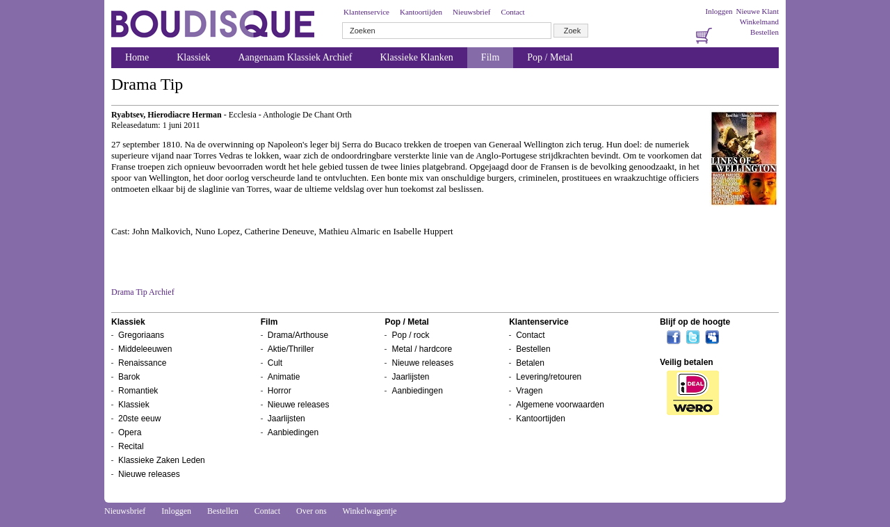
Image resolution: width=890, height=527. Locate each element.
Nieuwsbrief (471, 12)
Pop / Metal (549, 57)
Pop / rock (410, 335)
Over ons (311, 511)
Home (137, 57)
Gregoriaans (141, 335)
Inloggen (718, 11)
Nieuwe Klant (757, 11)
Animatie (284, 377)
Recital (131, 446)
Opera (129, 432)
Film (490, 57)
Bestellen (764, 32)
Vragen (529, 391)
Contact (512, 12)
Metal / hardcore (421, 349)
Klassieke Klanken (416, 57)
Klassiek (193, 57)
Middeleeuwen (145, 349)
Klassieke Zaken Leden (161, 460)
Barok (129, 377)
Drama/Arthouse (298, 335)
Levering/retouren (548, 377)
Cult (275, 363)
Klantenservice (366, 12)
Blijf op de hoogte (695, 322)
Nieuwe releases (149, 474)
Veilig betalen (686, 362)
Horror (279, 391)
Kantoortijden (421, 12)
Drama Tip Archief (143, 292)
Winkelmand (759, 21)
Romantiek (138, 391)
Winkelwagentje (369, 511)
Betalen (530, 363)
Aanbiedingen (293, 432)
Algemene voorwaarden (560, 405)
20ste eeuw (139, 418)
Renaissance (142, 363)
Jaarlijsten (286, 418)
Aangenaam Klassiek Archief (295, 57)
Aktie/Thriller (291, 349)
